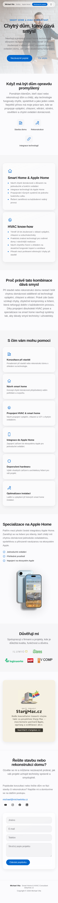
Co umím (42, 58)
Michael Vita (9, 4)
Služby (18, 4)
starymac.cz (29, 888)
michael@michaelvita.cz (15, 800)
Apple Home (26, 4)
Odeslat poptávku (18, 863)
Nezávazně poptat (40, 4)
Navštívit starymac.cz (29, 731)
